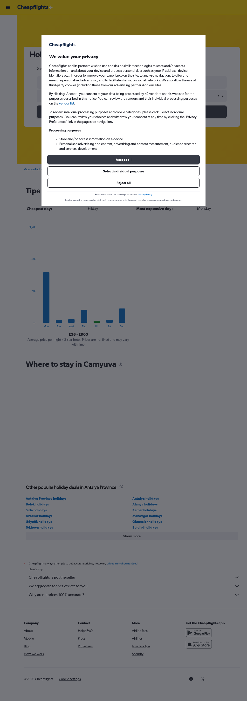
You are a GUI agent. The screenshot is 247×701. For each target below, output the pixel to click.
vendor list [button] (66, 103)
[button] (123, 159)
